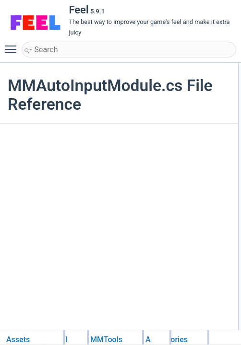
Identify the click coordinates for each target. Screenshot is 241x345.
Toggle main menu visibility (13, 45)
